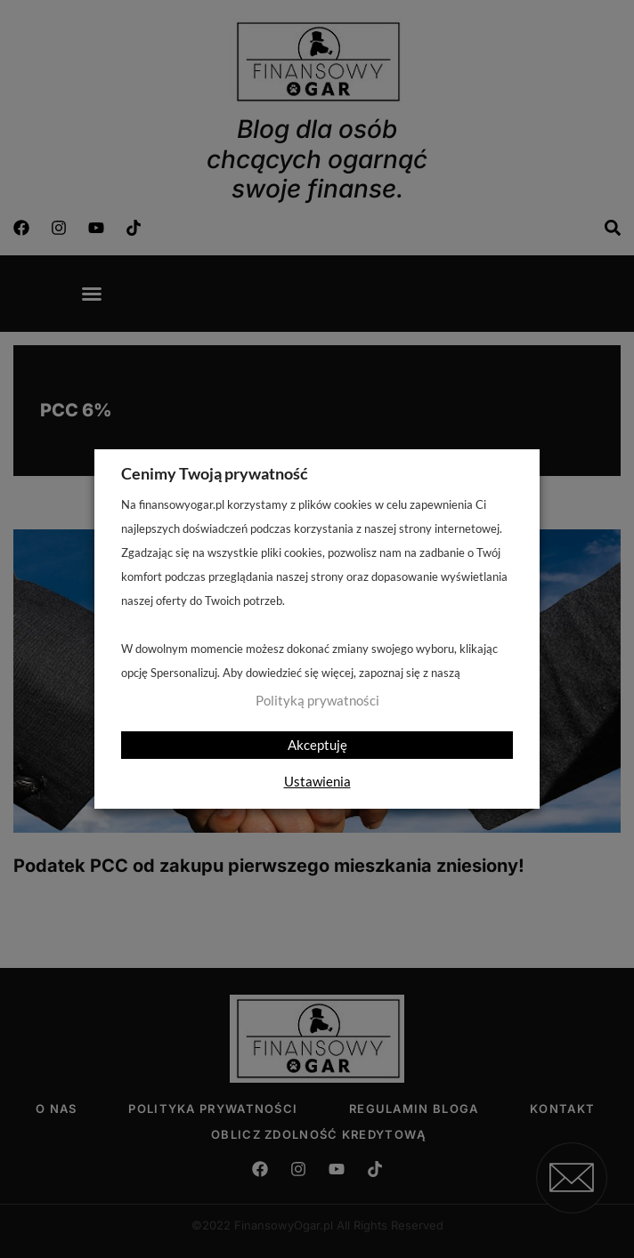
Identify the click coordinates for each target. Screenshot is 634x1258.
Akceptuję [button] (317, 745)
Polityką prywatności (317, 700)
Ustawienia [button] (317, 781)
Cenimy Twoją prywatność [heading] (214, 473)
